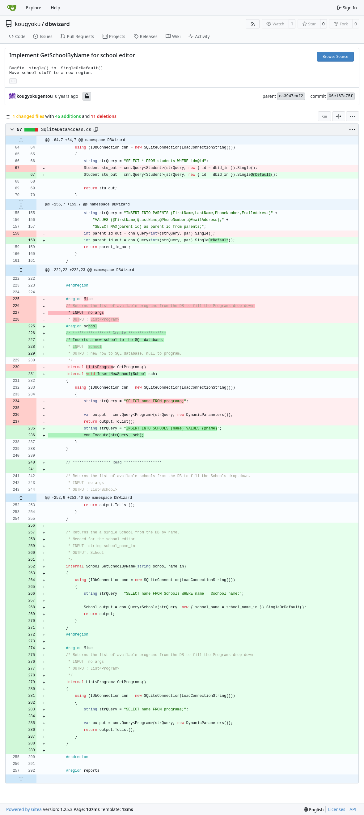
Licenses (336, 809)
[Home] (11, 7)
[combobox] (324, 116)
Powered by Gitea (24, 809)
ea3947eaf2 (291, 96)
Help (55, 8)
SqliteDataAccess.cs (66, 129)
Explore (33, 8)
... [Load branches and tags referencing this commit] (13, 80)
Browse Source (335, 56)
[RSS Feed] (253, 23)
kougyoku (28, 24)
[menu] (352, 116)
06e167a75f (341, 96)
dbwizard (57, 24)
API (352, 809)
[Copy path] (95, 129)
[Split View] (338, 116)
